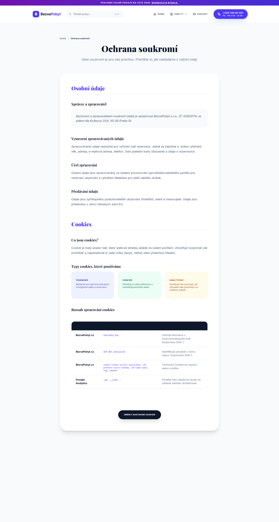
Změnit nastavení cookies (139, 415)
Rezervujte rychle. (165, 3)
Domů (63, 38)
